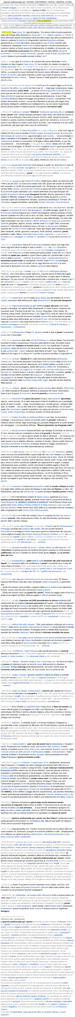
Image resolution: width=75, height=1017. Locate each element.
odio (64, 144)
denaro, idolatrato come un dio (60, 794)
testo (17, 359)
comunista (5, 667)
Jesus (27, 569)
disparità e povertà (60, 749)
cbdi (49, 247)
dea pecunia (26, 542)
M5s (41, 417)
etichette (9, 96)
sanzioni (40, 388)
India (71, 486)
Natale (28, 271)
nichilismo (26, 529)
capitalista (58, 935)
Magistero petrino (41, 999)
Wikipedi (20, 895)
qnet (22, 351)
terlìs (64, 165)
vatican (5, 361)
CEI (32, 340)
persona (26, 25)
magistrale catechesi (35, 863)
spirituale (42, 266)
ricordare (20, 168)
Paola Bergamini (8, 502)
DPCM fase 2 (42, 340)
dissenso (63, 1004)
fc (13, 600)
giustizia (52, 40)
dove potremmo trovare (10, 614)
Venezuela (35, 35)
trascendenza (6, 531)
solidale (4, 300)
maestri (4, 656)
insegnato (50, 99)
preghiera (38, 210)
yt (13, 359)
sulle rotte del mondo (23, 845)
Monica (4, 160)
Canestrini (5, 99)
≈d (13, 895)
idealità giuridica (43, 85)
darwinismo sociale (25, 27)
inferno (44, 322)
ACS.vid (16, 515)
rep (53, 547)
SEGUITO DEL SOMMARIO (45, 18)
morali (23, 784)
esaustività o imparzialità (27, 21)
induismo (23, 964)
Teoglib (56, 863)
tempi (44, 316)
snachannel (53, 616)
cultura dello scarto (39, 27)
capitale (37, 529)
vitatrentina (17, 298)
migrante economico (47, 677)
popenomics (38, 762)
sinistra (43, 91)
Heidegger (5, 529)
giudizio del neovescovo (51, 571)
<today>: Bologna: (40, 675)
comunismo (14, 322)
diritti (58, 797)
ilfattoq (15, 661)
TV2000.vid (17, 651)
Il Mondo (25, 762)
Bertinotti (24, 661)
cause (39, 664)
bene (11, 555)
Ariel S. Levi (37, 561)
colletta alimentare (8, 67)
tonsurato (7, 213)
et (35, 579)
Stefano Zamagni (37, 754)
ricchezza (49, 25)
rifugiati (29, 197)
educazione (20, 327)
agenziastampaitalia (21, 306)
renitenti (30, 237)
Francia (66, 202)
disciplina (41, 237)
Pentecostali (36, 245)
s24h (20, 624)
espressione (6, 327)
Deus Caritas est (15, 18)
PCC (41, 306)
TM (41, 271)
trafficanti (45, 595)
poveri (43, 345)
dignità (17, 25)
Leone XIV (21, 32)
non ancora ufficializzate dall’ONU (46, 154)
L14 (62, 112)
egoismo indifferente (47, 367)
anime (24, 210)
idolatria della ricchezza (50, 746)
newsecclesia (33, 691)
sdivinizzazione (66, 526)
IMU (44, 452)
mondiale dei (25, 547)
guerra (47, 587)
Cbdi (10, 619)
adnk (25, 624)
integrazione (67, 27)
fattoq (15, 624)
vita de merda (59, 160)
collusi (41, 656)
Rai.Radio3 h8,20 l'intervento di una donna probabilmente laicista (46, 638)
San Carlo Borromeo (57, 208)
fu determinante (52, 226)
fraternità (60, 274)
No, (35, 821)
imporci (53, 146)
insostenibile (6, 786)
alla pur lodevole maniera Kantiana (30, 996)
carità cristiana (20, 77)
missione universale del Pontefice (26, 189)
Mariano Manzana (36, 847)
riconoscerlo (64, 120)
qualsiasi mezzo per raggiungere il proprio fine (20, 789)
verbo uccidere (17, 656)
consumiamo (15, 409)
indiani (39, 515)
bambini (34, 643)
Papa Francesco (31, 651)
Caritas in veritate (46, 292)
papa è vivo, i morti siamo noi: (43, 661)
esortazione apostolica (49, 112)
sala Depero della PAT (51, 842)
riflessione (54, 271)
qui (33, 176)
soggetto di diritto (21, 927)
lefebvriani (24, 632)
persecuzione (38, 486)
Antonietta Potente (64, 850)
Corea (57, 202)
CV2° (53, 261)
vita (16, 600)
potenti (13, 956)
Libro (14, 579)
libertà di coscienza (59, 324)
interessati (34, 656)
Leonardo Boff (52, 861)
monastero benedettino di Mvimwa (15, 444)
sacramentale (12, 351)
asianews (17, 486)
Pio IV (69, 210)
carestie (63, 197)
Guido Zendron (22, 847)
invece (26, 282)
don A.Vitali (21, 701)
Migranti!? (20, 579)
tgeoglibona (51, 850)
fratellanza (45, 924)
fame (37, 433)
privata (3, 335)
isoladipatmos (18, 561)
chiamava (36, 534)
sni (66, 534)
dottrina (24, 266)
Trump (67, 35)
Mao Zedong (36, 311)
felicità (42, 5)
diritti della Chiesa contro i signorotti (38, 234)
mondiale (55, 25)
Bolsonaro (17, 253)
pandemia (65, 361)
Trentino (66, 298)
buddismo (35, 964)
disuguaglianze (7, 377)
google (33, 306)
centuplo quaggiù (9, 8)
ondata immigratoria (50, 582)
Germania (50, 202)
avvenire (16, 340)
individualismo (43, 786)
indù (32, 492)
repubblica (24, 616)
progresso (37, 375)
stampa (42, 547)
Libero (51, 454)
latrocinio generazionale (18, 977)
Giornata (15, 547)
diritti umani (34, 25)
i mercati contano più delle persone (15, 752)
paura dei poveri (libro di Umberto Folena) (40, 1012)
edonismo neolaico (50, 534)
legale (68, 274)
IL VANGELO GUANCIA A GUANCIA (32, 502)
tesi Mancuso (53, 701)
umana (46, 497)
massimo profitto (10, 770)
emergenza (5, 348)
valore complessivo (43, 614)
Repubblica (62, 247)
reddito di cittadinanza (30, 417)
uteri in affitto (52, 643)
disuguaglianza (7, 611)
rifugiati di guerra (43, 590)
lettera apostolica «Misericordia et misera (31, 627)
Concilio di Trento (19, 229)
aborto (4, 627)
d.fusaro (48, 526)
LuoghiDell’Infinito (32, 707)
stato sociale (48, 136)
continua (41, 542)
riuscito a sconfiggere (10, 324)
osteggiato (18, 237)
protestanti (64, 932)
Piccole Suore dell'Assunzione (35, 510)
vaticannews (18, 332)
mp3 (46, 863)
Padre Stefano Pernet (21, 505)
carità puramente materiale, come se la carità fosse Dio (30, 15)
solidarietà (5, 778)
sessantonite (6, 574)
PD (17, 160)
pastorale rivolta (16, 263)
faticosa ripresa (49, 361)
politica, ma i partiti (20, 88)
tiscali (15, 430)
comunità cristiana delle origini (35, 380)
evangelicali (60, 250)
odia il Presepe (26, 526)
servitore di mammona (18, 991)
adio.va (17, 691)
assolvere (70, 624)
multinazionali (14, 27)
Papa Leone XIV (30, 64)
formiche (30, 579)
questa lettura (32, 208)
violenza (22, 40)
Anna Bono (49, 579)
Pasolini (28, 534)
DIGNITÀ (67, 789)
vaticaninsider (18, 744)
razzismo (56, 399)
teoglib (17, 696)
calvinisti (14, 935)
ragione (48, 967)
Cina (3, 316)
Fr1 (32, 332)
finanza (64, 138)
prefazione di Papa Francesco (44, 505)
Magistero (13, 1007)
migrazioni (58, 27)
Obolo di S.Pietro (33, 181)
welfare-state (51, 282)
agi (55, 351)
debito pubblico (59, 977)
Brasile (42, 202)
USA (43, 56)
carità (8, 80)
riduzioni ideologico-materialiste (59, 1001)
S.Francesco (6, 736)
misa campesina (24, 906)
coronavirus (26, 393)
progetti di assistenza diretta (12, 194)
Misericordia (62, 359)
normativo (5, 237)
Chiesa (28, 640)
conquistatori (14, 210)
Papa (37, 733)
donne (26, 643)
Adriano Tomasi (51, 847)
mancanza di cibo (56, 393)
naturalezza (18, 810)
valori (55, 263)
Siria (49, 388)
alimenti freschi (44, 300)
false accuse (19, 452)
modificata (39, 21)
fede (25, 348)
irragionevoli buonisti (21, 683)
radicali (27, 492)
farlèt (3, 168)
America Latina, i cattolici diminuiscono (50, 258)
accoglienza (50, 27)
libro (13, 508)
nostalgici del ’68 (28, 571)
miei (71, 21)
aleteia (15, 723)
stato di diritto (48, 43)
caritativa (42, 25)
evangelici (49, 250)
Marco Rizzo (27, 130)
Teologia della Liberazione (40, 895)
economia (39, 752)
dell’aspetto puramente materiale (34, 887)
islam (15, 964)
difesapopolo (60, 547)
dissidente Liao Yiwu (43, 319)
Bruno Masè (41, 298)
